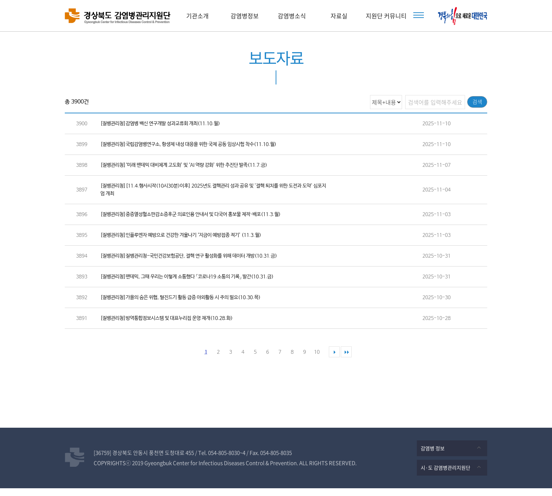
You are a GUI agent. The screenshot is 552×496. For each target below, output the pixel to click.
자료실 (339, 15)
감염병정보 (245, 15)
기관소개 (197, 15)
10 (317, 360)
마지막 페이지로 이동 (346, 359)
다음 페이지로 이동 (334, 359)
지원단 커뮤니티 (386, 15)
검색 (474, 102)
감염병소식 (292, 15)
